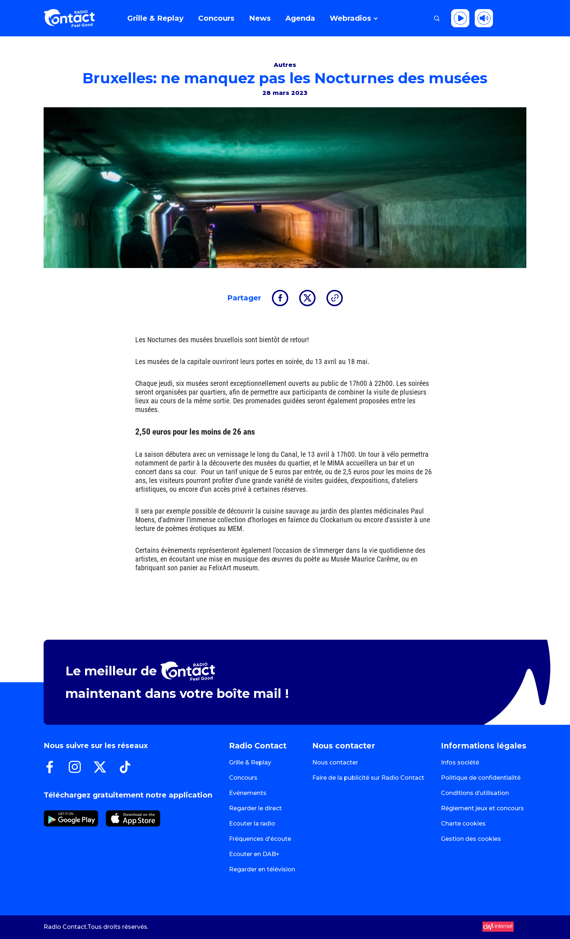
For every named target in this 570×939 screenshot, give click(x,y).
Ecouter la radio (252, 823)
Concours (243, 777)
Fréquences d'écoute (260, 838)
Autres (285, 64)
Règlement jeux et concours (482, 808)
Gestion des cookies (471, 838)
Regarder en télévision (262, 869)
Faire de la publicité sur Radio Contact (368, 777)
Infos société (460, 762)
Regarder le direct (255, 808)
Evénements (247, 793)
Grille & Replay (250, 762)
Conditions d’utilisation (475, 793)
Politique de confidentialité (481, 777)
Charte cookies (463, 823)
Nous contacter (335, 762)
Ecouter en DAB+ (254, 854)
